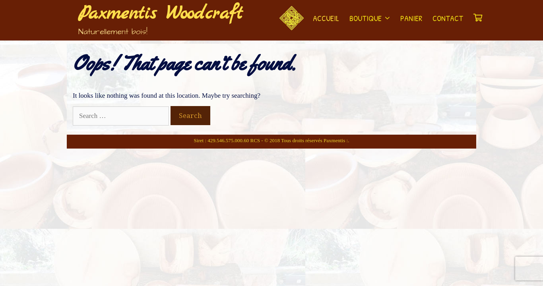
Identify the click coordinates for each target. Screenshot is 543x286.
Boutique (372, 18)
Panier (411, 18)
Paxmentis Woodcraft (160, 14)
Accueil (326, 18)
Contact (447, 18)
